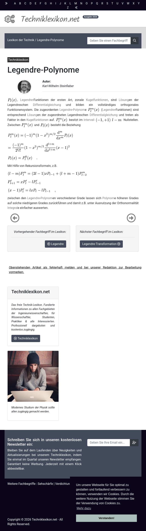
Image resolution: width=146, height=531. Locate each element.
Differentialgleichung (47, 105)
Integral (12, 208)
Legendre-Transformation (101, 244)
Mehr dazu (84, 508)
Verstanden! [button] (106, 518)
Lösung (124, 100)
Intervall (89, 120)
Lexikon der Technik (20, 40)
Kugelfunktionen (97, 100)
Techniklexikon (26, 338)
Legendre (26, 100)
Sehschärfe (45, 484)
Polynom (79, 110)
